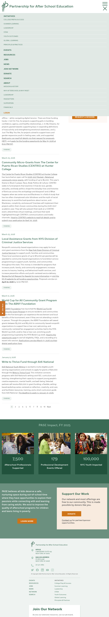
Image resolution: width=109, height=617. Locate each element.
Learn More (27, 521)
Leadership (8, 28)
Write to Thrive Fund (21, 373)
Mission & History (11, 86)
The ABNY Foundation (11, 309)
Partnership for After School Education (41, 6)
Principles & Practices (13, 45)
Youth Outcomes (11, 36)
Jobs (6, 60)
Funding (7, 149)
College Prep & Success (14, 20)
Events (7, 50)
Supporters (9, 103)
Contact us (67, 520)
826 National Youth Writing (13, 367)
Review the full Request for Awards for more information (26, 276)
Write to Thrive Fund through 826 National (28, 362)
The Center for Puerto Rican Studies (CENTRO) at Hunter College (29, 174)
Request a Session (85, 117)
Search (7, 78)
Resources (9, 55)
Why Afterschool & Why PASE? (16, 91)
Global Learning (11, 40)
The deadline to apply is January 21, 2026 (35, 393)
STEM (6, 32)
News (6, 64)
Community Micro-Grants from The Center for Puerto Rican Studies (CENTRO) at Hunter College (30, 166)
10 (44, 407)
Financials (8, 107)
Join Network (11, 69)
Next (49, 407)
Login (7, 113)
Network (33, 592)
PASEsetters (9, 99)
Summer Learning (11, 24)
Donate (8, 74)
